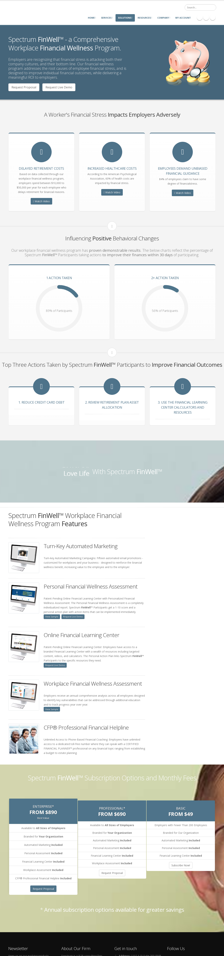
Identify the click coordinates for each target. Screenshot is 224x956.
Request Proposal (24, 87)
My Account (183, 17)
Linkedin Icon (206, 17)
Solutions (125, 17)
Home (92, 17)
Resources (145, 17)
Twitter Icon (212, 17)
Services (107, 17)
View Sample (51, 616)
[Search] (200, 7)
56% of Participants (165, 311)
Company (163, 17)
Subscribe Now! (180, 865)
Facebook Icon (199, 17)
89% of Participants (59, 311)
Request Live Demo (59, 87)
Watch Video (41, 201)
